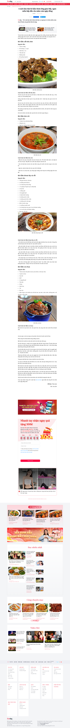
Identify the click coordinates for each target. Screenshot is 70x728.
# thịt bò (41, 524)
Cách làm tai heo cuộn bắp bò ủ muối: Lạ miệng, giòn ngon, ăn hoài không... (28, 614)
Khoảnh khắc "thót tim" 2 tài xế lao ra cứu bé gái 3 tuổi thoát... (30, 579)
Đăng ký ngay (30, 460)
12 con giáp (33, 691)
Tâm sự (43, 672)
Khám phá (10, 675)
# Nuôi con (28, 565)
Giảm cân (44, 689)
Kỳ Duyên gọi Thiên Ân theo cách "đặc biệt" (20, 647)
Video (54, 4)
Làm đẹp (9, 688)
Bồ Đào (34, 13)
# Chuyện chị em (12, 581)
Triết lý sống (33, 669)
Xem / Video (45, 684)
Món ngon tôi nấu (57, 673)
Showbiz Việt (21, 669)
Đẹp (42, 4)
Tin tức (11, 4)
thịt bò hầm (19, 1)
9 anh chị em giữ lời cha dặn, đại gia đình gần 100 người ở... (30, 552)
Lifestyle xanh (22, 705)
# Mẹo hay (38, 524)
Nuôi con (21, 689)
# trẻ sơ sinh (32, 565)
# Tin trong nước (12, 564)
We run (20, 703)
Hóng (43, 674)
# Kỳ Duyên (18, 650)
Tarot (32, 688)
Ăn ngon (39, 4)
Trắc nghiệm (33, 686)
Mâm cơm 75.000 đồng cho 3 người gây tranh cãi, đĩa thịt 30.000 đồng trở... (16, 578)
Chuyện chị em (32, 4)
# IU (17, 635)
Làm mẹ (44, 694)
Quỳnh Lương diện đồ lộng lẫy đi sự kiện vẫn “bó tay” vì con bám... (20, 640)
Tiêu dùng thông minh (11, 673)
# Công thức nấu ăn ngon (13, 522)
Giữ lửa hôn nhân (45, 671)
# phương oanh (29, 592)
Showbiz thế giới (22, 670)
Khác (43, 695)
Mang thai (21, 688)
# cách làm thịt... (25, 524)
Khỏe (9, 689)
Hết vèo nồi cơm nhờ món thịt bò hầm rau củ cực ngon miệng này (14, 519)
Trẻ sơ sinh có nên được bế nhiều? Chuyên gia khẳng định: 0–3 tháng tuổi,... (30, 562)
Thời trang (10, 686)
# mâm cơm (17, 581)
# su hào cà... (11, 619)
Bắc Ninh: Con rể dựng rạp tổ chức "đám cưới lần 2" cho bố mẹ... (16, 561)
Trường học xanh (22, 708)
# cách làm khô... (39, 619)
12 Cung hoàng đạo (34, 689)
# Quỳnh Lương (19, 643)
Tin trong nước (11, 669)
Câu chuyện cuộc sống (34, 671)
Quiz (51, 4)
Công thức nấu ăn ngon (16, 6)
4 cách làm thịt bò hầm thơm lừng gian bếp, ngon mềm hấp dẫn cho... (28, 519)
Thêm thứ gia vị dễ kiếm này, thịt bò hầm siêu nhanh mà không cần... (49, 29)
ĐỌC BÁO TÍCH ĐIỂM (61, 4)
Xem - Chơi (10, 676)
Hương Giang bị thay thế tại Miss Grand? (33, 645)
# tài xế (33, 582)
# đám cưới (16, 564)
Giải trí (15, 4)
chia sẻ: (30, 16)
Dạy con (21, 686)
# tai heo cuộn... (25, 619)
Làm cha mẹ (46, 4)
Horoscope (33, 692)
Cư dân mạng (10, 678)
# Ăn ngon (52, 523)
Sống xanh (20, 4)
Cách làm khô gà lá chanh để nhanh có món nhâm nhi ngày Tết (41, 614)
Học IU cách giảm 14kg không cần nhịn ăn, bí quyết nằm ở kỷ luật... (20, 632)
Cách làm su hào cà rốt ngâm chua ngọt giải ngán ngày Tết (14, 614)
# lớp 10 (33, 574)
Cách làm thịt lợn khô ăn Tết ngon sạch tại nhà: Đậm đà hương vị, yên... (55, 614)
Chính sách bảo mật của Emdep (26, 452)
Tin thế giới (10, 670)
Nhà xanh (21, 706)
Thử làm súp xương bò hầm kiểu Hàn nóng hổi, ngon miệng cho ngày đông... (31, 29)
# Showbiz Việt (28, 591)
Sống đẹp (26, 4)
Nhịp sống (44, 692)
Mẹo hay (55, 672)
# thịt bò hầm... (11, 523)
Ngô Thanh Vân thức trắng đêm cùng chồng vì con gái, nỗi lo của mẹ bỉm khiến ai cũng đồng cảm (52, 645)
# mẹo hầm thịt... (56, 523)
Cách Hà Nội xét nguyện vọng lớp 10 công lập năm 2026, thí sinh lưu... (30, 571)
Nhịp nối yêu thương (57, 685)
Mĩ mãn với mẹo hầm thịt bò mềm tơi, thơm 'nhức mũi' (55, 520)
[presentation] (29, 456)
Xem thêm (35, 620)
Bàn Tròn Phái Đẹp (12, 703)
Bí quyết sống (33, 673)
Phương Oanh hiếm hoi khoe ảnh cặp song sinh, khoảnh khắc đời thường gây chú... (30, 587)
